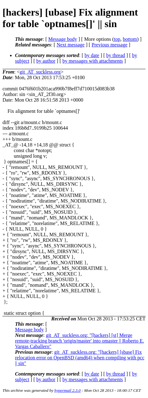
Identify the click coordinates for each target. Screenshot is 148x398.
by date (91, 55)
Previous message (109, 44)
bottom (130, 39)
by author (45, 61)
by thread (115, 55)
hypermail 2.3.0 (67, 390)
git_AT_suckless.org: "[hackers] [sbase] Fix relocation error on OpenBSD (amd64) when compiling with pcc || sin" (79, 357)
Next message (70, 44)
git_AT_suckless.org (40, 71)
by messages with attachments (93, 61)
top (117, 39)
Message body (62, 39)
